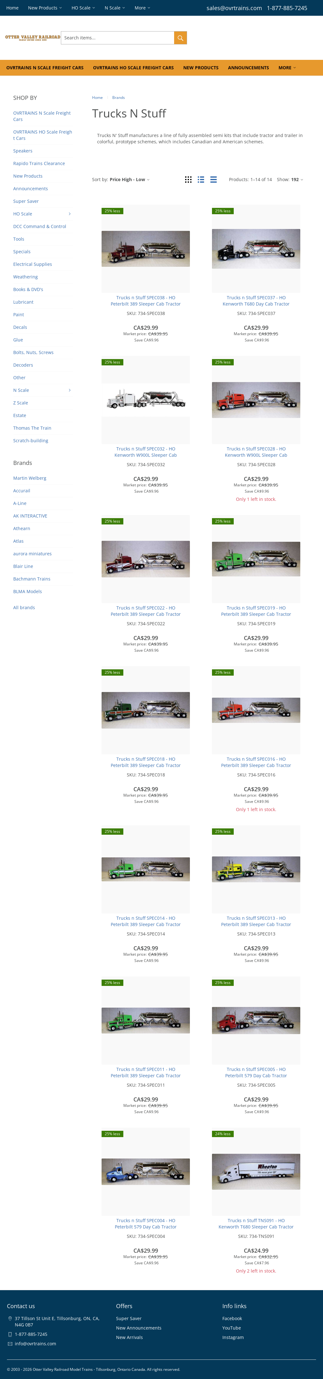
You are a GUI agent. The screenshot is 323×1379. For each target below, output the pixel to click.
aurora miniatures (32, 554)
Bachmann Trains (31, 579)
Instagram (233, 1337)
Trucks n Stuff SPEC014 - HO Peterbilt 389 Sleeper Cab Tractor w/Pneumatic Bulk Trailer (146, 924)
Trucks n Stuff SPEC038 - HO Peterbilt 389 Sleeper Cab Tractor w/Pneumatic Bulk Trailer (146, 304)
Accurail (21, 491)
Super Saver (129, 1318)
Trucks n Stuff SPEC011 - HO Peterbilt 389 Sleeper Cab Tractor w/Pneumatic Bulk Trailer (146, 1075)
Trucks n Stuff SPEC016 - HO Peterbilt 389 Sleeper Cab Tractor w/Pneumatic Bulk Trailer (256, 765)
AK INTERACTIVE (30, 516)
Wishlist (263, 38)
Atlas (18, 541)
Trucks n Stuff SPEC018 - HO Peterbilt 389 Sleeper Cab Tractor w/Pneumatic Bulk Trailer (146, 765)
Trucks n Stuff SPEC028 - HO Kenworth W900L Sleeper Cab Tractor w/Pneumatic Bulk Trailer (256, 455)
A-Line (19, 503)
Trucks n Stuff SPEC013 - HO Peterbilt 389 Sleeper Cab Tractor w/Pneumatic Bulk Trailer (256, 924)
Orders (241, 38)
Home (97, 97)
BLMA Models (27, 591)
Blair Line (23, 566)
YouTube (231, 1328)
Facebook (232, 1318)
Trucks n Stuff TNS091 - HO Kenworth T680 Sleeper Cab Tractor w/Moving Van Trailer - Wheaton (256, 1226)
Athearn (21, 528)
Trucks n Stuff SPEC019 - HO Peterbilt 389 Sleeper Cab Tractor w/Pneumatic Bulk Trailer (256, 614)
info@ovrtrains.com (35, 1344)
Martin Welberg (29, 478)
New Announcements (139, 1328)
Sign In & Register (209, 38)
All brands (24, 607)
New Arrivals (129, 1337)
